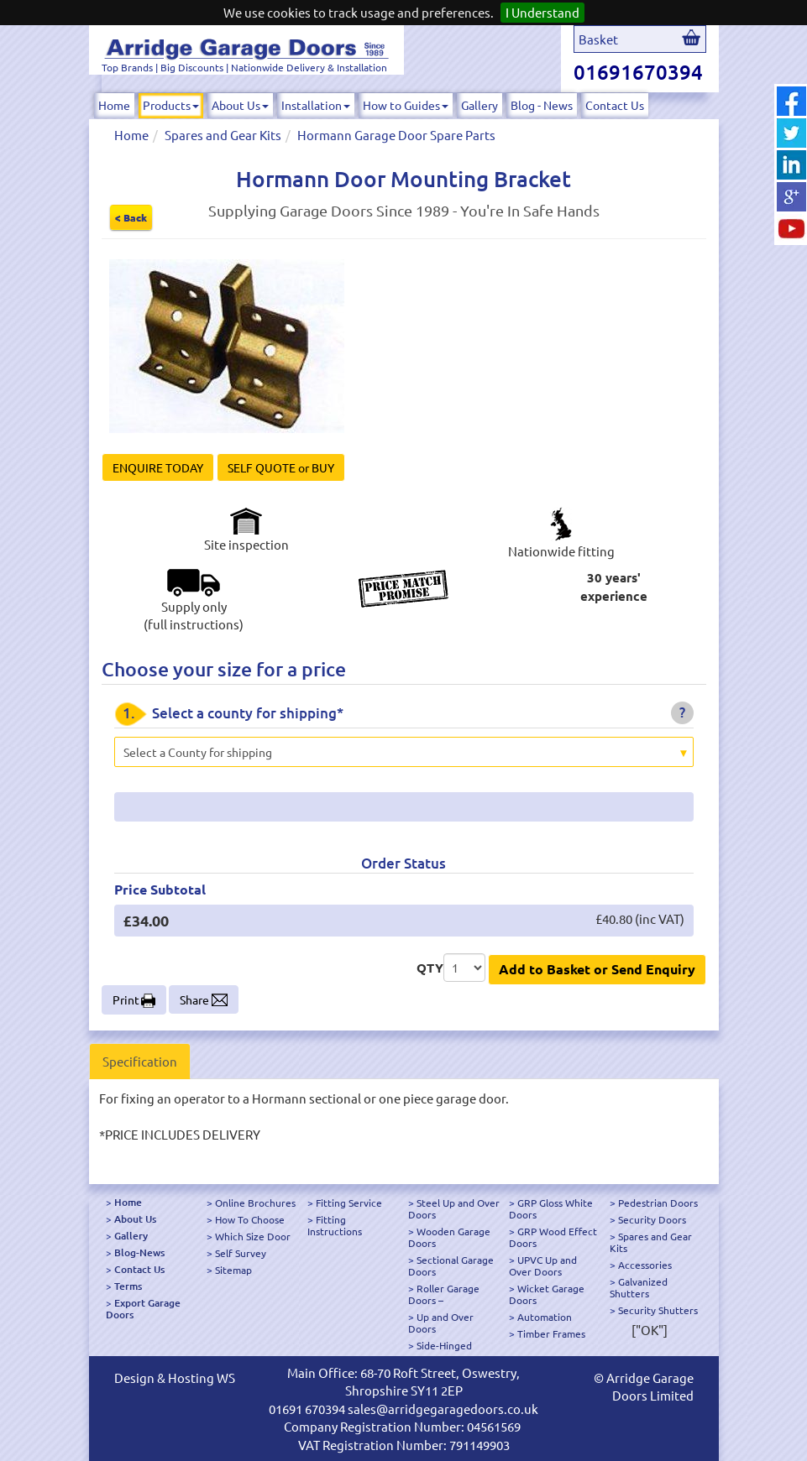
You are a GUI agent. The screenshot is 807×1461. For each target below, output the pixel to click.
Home (114, 104)
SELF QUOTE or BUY (281, 467)
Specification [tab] (139, 1061)
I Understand (542, 12)
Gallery (479, 104)
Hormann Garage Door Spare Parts (396, 135)
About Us (240, 104)
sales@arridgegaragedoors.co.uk (443, 1409)
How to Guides (405, 104)
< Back (131, 217)
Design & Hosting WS (174, 1377)
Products (171, 104)
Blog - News (542, 104)
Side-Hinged (444, 1345)
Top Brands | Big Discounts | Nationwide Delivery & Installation (244, 67)
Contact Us (614, 104)
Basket (598, 39)
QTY (430, 967)
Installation (315, 104)
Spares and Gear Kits (223, 135)
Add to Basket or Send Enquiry (597, 969)
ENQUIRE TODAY (158, 467)
